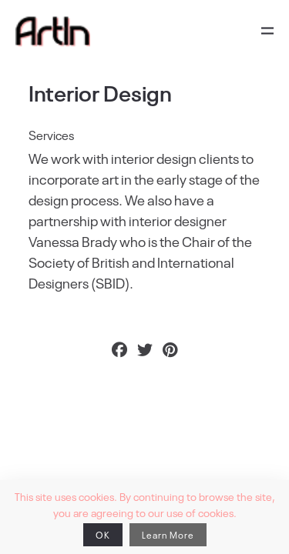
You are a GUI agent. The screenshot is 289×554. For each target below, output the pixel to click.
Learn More (168, 535)
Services (51, 134)
